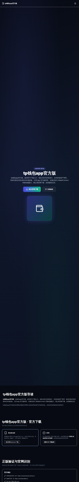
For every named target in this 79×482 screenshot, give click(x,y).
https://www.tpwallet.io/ (21, 478)
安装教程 (49, 189)
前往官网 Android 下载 (12, 442)
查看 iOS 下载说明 (49, 442)
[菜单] (75, 3)
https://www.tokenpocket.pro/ (26, 476)
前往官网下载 (32, 189)
